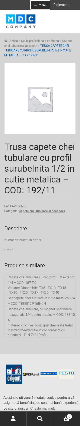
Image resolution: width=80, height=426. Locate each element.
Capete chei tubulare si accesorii (42, 211)
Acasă (13, 41)
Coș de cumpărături (62, 415)
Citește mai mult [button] (42, 408)
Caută (40, 419)
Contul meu (13, 419)
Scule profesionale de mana (40, 41)
